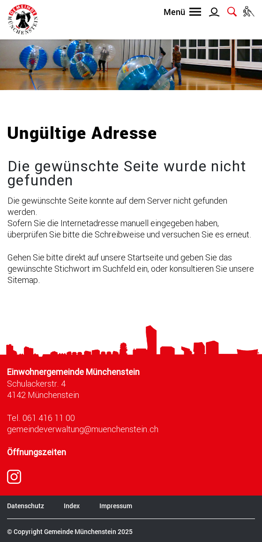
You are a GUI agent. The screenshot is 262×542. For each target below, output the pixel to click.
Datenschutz (25, 505)
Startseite (145, 257)
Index (72, 505)
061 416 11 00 (48, 417)
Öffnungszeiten (36, 452)
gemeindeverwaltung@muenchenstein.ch (82, 429)
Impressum (115, 505)
